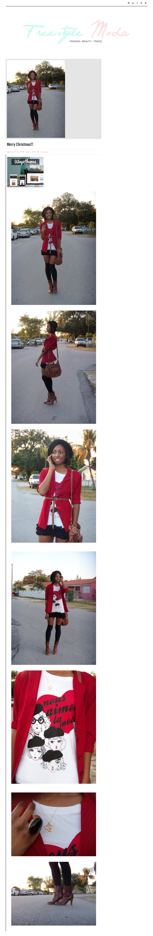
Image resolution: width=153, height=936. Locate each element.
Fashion (28, 152)
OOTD (34, 152)
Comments (43, 152)
